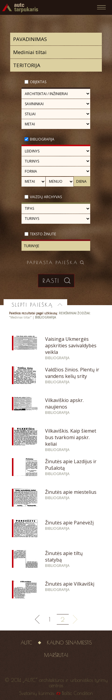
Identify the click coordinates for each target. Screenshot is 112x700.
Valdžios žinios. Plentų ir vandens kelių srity (72, 372)
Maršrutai (56, 655)
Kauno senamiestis (69, 642)
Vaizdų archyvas (46, 196)
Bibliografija (42, 139)
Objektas (38, 81)
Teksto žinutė (43, 234)
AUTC (26, 642)
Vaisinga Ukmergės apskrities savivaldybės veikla (70, 345)
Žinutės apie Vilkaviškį (69, 584)
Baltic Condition (77, 693)
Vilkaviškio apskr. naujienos (64, 403)
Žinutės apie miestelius (70, 492)
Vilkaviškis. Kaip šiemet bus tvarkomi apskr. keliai (70, 437)
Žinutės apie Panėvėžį (69, 522)
